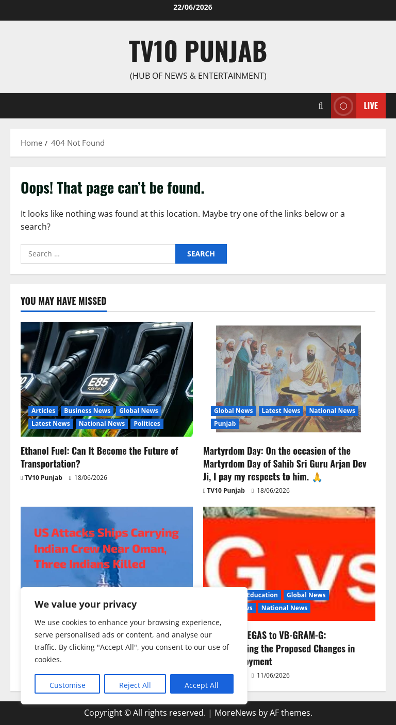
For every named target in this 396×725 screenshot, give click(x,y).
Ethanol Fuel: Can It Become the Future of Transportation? (99, 457)
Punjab (225, 423)
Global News (138, 410)
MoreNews (235, 712)
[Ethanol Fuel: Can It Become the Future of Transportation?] (107, 379)
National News (102, 423)
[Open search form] (321, 106)
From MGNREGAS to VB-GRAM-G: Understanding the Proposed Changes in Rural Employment (279, 647)
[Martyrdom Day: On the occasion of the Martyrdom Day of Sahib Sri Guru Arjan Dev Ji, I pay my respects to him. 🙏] (289, 379)
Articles (43, 410)
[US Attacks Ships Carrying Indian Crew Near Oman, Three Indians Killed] (107, 564)
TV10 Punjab (198, 50)
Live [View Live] (354, 105)
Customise (68, 685)
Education (262, 595)
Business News (87, 410)
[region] (134, 645)
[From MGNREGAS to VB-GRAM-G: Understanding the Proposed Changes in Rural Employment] (289, 564)
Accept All (202, 685)
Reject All (135, 685)
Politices (147, 423)
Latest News (50, 423)
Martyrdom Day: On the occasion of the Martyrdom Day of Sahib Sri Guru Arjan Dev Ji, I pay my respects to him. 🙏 (285, 463)
